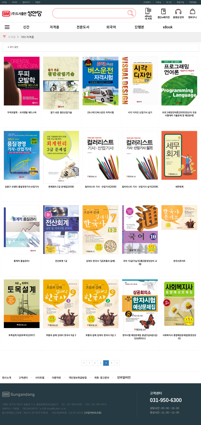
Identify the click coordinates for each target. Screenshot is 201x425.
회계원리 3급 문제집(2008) (61, 187)
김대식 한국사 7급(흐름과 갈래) (100, 261)
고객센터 (147, 2)
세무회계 (179, 187)
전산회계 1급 (61, 261)
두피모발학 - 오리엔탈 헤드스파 (21, 112)
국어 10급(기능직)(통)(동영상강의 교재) (140, 262)
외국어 (111, 27)
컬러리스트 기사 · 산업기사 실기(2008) (140, 187)
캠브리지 (26, 2)
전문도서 (83, 27)
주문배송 (192, 2)
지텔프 (37, 2)
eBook (168, 27)
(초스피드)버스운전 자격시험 (100, 112)
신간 (26, 27)
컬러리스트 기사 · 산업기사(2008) (100, 187)
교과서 (14, 2)
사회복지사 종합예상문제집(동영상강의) (179, 337)
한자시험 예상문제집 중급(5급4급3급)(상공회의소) (139, 337)
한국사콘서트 (179, 261)
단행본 (139, 27)
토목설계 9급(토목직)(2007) (22, 335)
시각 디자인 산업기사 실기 (140, 112)
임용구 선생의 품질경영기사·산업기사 (22, 187)
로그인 (169, 2)
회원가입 (180, 2)
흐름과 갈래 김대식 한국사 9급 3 (61, 335)
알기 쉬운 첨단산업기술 (61, 112)
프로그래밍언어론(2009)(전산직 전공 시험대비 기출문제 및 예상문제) (179, 114)
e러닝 (4, 2)
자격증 (54, 27)
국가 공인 (14, 47)
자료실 (158, 2)
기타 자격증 (27, 37)
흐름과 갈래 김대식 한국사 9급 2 (101, 335)
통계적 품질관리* (22, 261)
